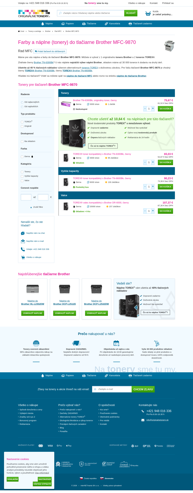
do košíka (165, 109)
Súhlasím (12, 479)
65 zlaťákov (113, 158)
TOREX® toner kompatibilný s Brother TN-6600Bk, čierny (102, 178)
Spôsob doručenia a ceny (31, 409)
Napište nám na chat (33, 233)
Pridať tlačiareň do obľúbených (49, 51)
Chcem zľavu (143, 389)
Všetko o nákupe (136, 3)
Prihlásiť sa (168, 3)
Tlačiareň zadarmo (142, 23)
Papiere (67, 23)
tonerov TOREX (90, 67)
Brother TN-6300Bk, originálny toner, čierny (95, 100)
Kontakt (154, 3)
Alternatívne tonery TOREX (72, 416)
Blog (62, 427)
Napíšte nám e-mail (32, 241)
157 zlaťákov (115, 206)
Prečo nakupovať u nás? (71, 409)
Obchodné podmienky (110, 416)
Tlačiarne (89, 23)
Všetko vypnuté (42, 484)
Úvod (22, 31)
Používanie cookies (108, 413)
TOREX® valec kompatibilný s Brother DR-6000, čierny (101, 202)
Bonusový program (28, 420)
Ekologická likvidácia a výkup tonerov (76, 420)
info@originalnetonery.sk (157, 419)
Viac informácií (42, 472)
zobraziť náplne (32, 313)
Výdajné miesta (26, 413)
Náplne (45, 23)
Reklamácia (25, 424)
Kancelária (113, 23)
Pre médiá (104, 420)
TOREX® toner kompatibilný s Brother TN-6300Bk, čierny (102, 154)
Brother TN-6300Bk (43, 62)
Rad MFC (58, 31)
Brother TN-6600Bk (77, 70)
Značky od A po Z (27, 416)
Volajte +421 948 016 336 (35, 249)
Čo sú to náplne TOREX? (102, 145)
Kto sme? (104, 409)
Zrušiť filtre (36, 207)
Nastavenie (44, 479)
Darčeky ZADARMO (69, 413)
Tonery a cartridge (34, 31)
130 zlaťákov (113, 182)
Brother (47, 31)
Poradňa (63, 431)
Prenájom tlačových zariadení (73, 424)
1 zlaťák (111, 104)
